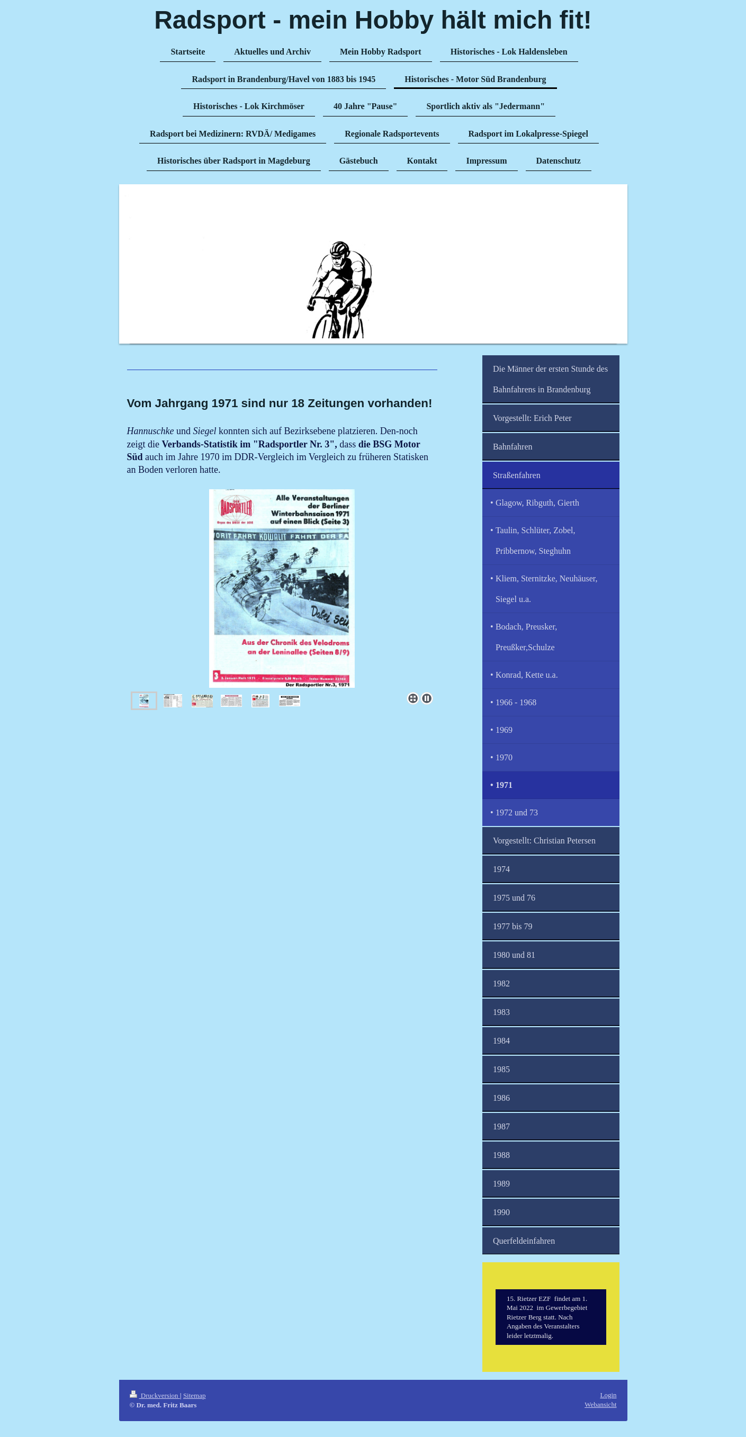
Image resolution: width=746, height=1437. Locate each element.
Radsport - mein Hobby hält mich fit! (373, 20)
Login (608, 1395)
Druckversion (155, 1395)
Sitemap (194, 1395)
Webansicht (600, 1404)
